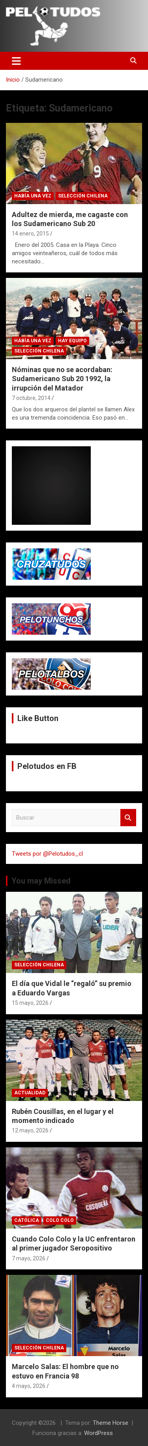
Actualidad (29, 1092)
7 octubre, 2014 (31, 398)
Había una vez (32, 196)
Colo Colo (60, 1220)
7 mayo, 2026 (28, 1258)
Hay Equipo (72, 340)
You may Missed (41, 880)
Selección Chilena (83, 196)
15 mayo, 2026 (30, 1003)
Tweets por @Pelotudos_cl (47, 853)
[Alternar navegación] (16, 61)
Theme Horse (110, 1422)
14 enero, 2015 (30, 233)
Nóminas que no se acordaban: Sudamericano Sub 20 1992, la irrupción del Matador (62, 378)
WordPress (98, 1433)
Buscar (128, 818)
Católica (26, 1220)
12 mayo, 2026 (30, 1130)
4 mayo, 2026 (28, 1386)
